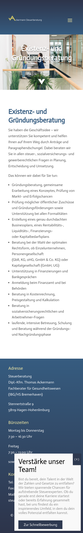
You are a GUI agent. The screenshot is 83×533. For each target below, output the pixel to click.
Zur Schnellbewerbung (40, 525)
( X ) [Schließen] (77, 459)
